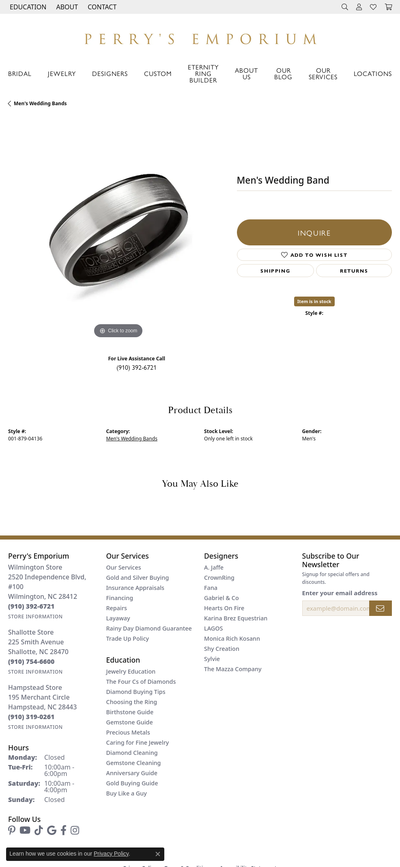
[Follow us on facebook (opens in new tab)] (63, 830)
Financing (119, 598)
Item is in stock (314, 301)
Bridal (20, 73)
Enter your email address (340, 593)
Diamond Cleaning (132, 752)
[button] (27, 7)
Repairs (116, 608)
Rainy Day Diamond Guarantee (149, 628)
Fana (210, 588)
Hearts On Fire (224, 608)
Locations (373, 73)
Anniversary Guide (132, 773)
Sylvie (212, 659)
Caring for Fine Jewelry (137, 742)
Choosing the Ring (131, 702)
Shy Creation (221, 648)
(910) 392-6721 (136, 367)
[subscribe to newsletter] (380, 608)
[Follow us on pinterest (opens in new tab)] (11, 830)
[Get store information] (35, 616)
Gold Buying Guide (132, 783)
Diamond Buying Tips (136, 692)
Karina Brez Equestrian (235, 618)
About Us (246, 73)
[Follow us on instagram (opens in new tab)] (75, 830)
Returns (354, 270)
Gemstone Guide (129, 722)
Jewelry (62, 73)
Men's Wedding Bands (40, 103)
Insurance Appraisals (135, 588)
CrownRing (219, 577)
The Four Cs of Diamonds (141, 681)
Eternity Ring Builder (203, 73)
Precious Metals (128, 732)
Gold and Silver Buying (137, 577)
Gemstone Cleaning (133, 763)
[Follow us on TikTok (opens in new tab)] (38, 830)
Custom (158, 73)
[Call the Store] (31, 606)
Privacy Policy (111, 853)
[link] (101, 7)
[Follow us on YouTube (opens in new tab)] (24, 830)
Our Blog (283, 73)
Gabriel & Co (221, 598)
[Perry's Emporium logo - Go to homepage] (200, 37)
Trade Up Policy (127, 638)
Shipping (275, 270)
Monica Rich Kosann (232, 638)
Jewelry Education (131, 671)
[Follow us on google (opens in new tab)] (51, 830)
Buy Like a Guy (126, 793)
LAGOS (213, 628)
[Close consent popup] (157, 854)
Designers (110, 73)
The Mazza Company (233, 669)
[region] (118, 229)
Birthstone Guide (130, 712)
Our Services (323, 73)
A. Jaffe (214, 567)
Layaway (118, 618)
